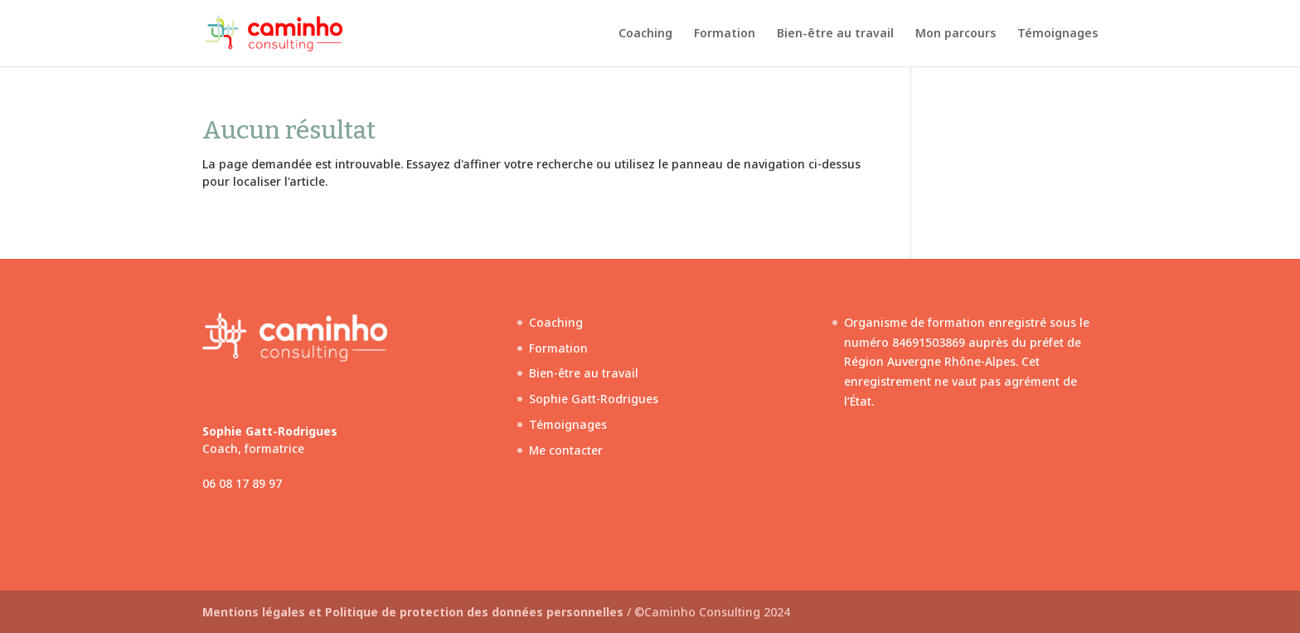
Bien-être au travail (835, 34)
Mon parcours (955, 34)
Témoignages (1057, 34)
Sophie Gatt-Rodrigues (593, 399)
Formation (724, 34)
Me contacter (566, 450)
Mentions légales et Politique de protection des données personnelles (414, 612)
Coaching (645, 34)
